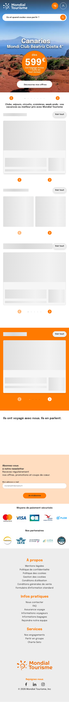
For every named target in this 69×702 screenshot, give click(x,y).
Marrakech (18, 390)
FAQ (35, 606)
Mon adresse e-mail (10, 482)
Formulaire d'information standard (34, 588)
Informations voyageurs (34, 613)
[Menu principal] (55, 6)
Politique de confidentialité (34, 570)
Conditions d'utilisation (34, 581)
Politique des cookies (34, 573)
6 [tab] (40, 98)
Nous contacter (34, 602)
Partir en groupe (34, 639)
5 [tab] (37, 98)
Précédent (11, 98)
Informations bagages (34, 617)
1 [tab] (25, 98)
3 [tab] (31, 98)
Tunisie (8, 159)
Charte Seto (34, 642)
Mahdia (17, 302)
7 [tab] (44, 98)
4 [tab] (34, 98)
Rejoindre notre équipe (34, 620)
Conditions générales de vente (34, 584)
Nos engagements (34, 635)
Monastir (18, 159)
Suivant (58, 98)
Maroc (8, 390)
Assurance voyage (34, 610)
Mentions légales (34, 566)
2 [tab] (28, 98)
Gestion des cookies (34, 577)
